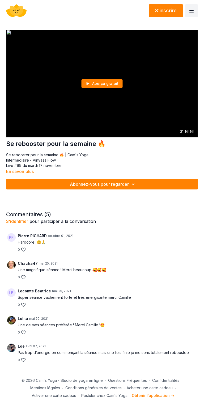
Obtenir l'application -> (153, 395)
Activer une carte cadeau (54, 395)
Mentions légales (45, 388)
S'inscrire (166, 10)
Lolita (23, 318)
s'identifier (17, 221)
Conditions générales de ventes (93, 388)
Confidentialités (165, 380)
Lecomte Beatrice (34, 291)
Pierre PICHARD (32, 235)
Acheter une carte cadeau (150, 388)
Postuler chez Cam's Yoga (104, 395)
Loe (21, 346)
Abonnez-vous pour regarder (103, 184)
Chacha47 (28, 263)
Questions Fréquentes (127, 380)
